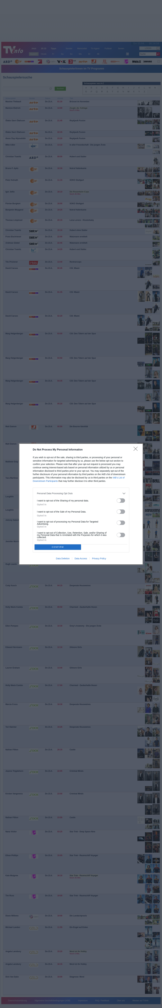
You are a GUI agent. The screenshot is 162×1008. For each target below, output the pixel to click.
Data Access (81, 558)
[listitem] (81, 493)
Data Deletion (63, 558)
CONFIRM (58, 547)
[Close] (137, 450)
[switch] (121, 500)
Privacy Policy (99, 558)
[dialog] (81, 504)
